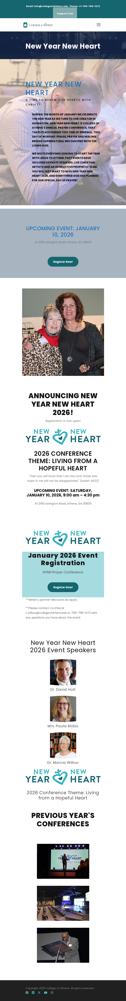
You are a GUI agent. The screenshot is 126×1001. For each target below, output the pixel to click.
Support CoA (65, 13)
